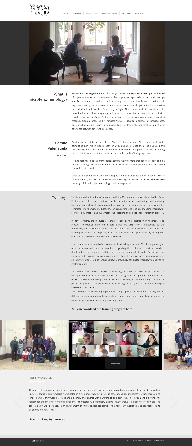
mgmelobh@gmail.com (155, 440)
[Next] (173, 402)
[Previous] (18, 402)
